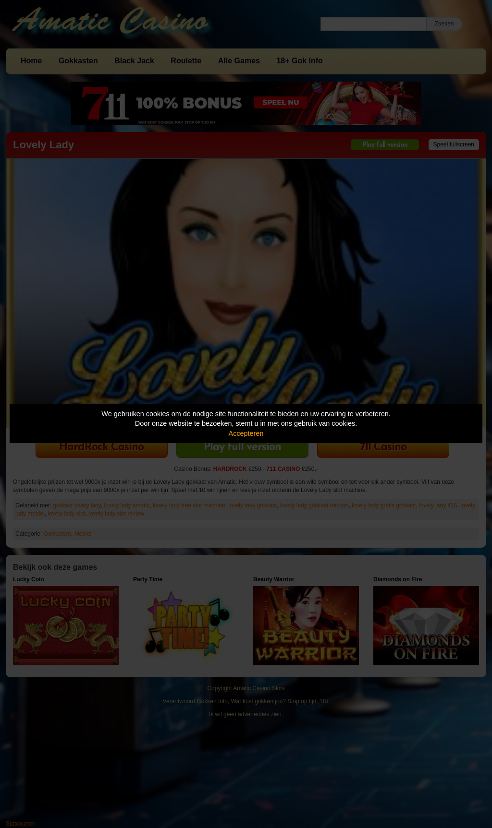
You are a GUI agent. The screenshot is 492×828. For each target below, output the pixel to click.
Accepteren (246, 433)
